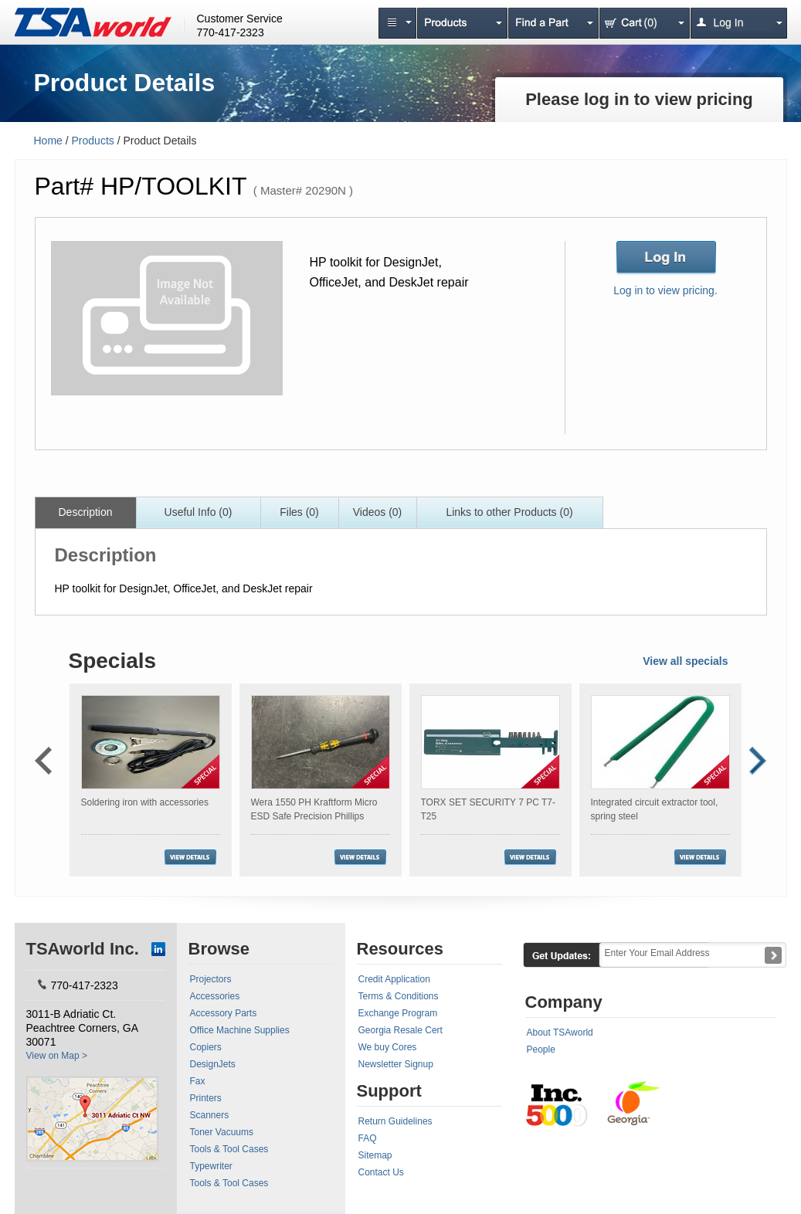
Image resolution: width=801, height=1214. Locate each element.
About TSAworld (560, 1032)
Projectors (211, 979)
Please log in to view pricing (639, 99)
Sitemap (375, 1155)
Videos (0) (377, 512)
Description (85, 512)
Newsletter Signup (395, 1064)
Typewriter (211, 1166)
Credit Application (394, 979)
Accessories (215, 996)
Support (389, 1090)
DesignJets (213, 1064)
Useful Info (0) (198, 512)
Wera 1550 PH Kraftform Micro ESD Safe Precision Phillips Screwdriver (314, 816)
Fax (197, 1081)
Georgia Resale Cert (400, 1030)
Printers (206, 1098)
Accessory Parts (223, 1013)
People (541, 1049)
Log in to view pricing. (665, 290)
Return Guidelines (395, 1121)
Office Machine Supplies (240, 1030)
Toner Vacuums (221, 1132)
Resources (400, 948)
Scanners (209, 1115)
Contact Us (381, 1172)
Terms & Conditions (398, 996)
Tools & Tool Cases (229, 1149)
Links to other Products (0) (509, 512)
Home (48, 140)
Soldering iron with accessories (145, 802)
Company (563, 1002)
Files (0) (299, 512)
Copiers (206, 1047)
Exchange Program (398, 1013)
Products (93, 140)
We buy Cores (387, 1047)
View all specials (685, 661)
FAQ (367, 1138)
